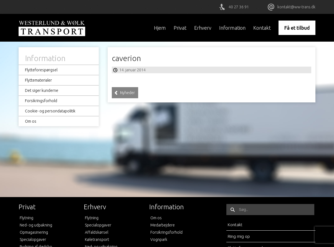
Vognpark (158, 239)
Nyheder (125, 92)
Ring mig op (238, 236)
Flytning (26, 218)
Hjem (160, 28)
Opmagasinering (34, 232)
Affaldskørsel (96, 232)
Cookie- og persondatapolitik (50, 111)
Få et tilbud (297, 28)
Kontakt (262, 28)
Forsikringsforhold (41, 101)
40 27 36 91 (239, 7)
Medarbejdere (162, 225)
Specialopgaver (33, 239)
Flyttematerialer (38, 80)
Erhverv (202, 28)
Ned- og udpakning (36, 225)
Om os (30, 121)
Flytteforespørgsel (41, 70)
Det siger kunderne (41, 90)
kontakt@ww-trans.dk (296, 7)
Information (232, 28)
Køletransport (97, 239)
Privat (180, 28)
